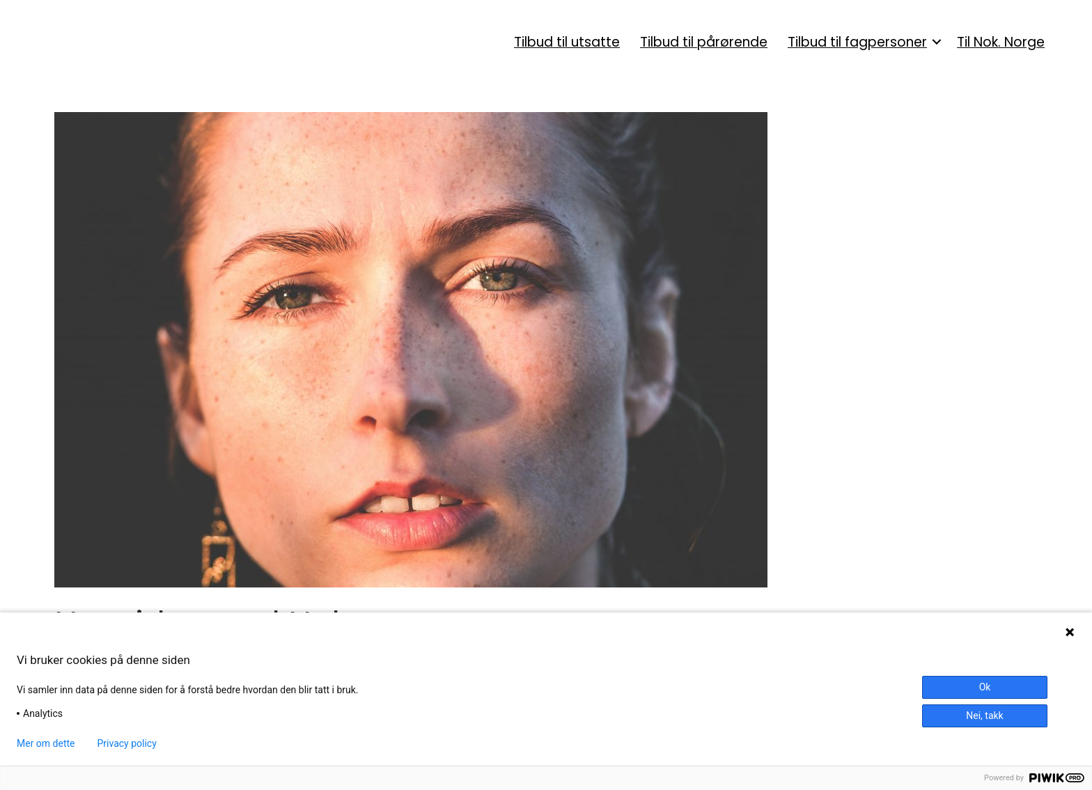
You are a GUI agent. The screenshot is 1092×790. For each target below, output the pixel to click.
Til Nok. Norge (1001, 42)
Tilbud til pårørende (703, 42)
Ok (985, 687)
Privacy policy (127, 743)
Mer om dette (46, 743)
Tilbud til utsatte (567, 42)
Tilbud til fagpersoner (857, 42)
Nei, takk (984, 715)
